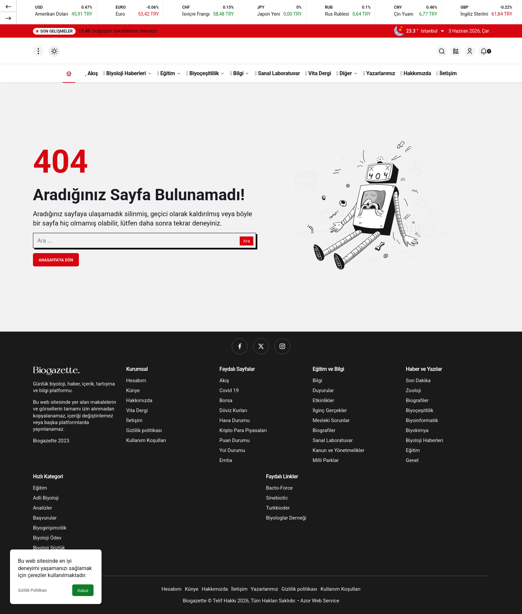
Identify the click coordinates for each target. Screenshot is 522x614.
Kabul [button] (83, 590)
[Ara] (441, 51)
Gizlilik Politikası (32, 590)
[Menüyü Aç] (38, 51)
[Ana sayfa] (69, 73)
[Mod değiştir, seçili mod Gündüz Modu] (54, 51)
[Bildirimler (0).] (483, 51)
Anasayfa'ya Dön (56, 260)
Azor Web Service (319, 601)
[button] (455, 51)
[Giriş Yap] (469, 51)
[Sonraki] (8, 18)
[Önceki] (8, 6)
